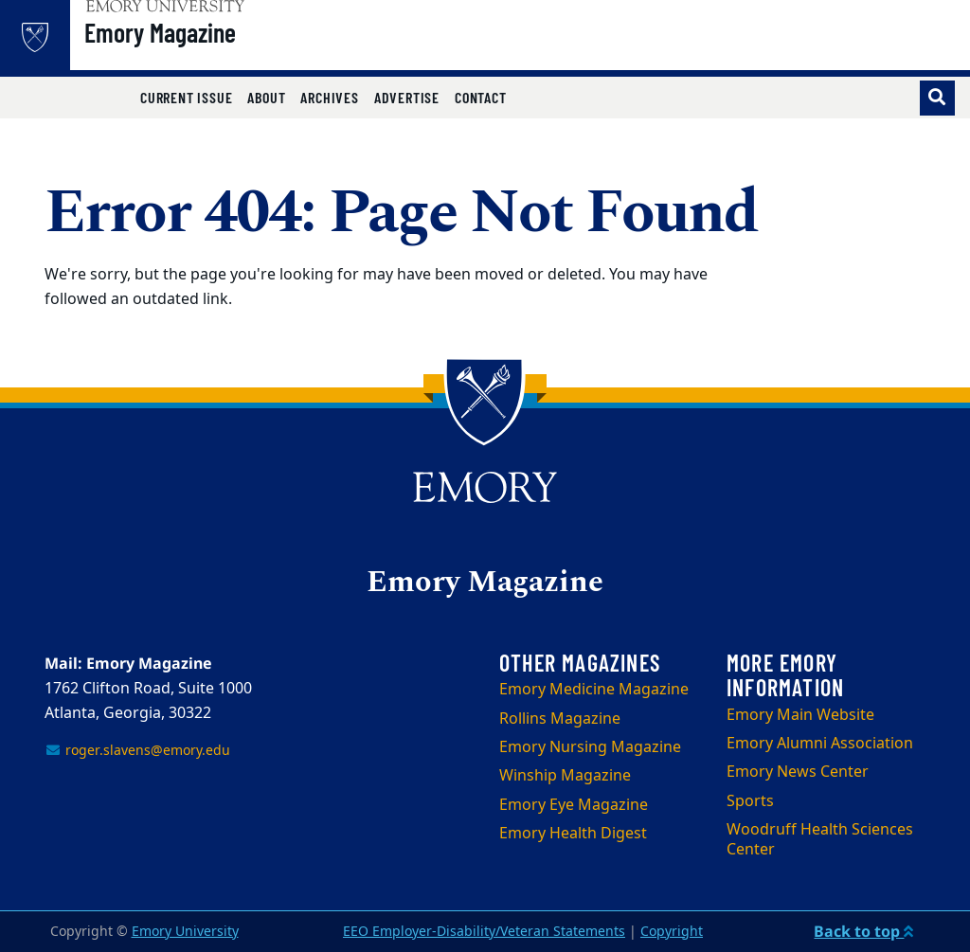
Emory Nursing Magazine (590, 747)
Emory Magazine (208, 48)
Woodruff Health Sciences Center (820, 839)
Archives (329, 97)
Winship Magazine (565, 775)
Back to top (863, 931)
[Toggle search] (937, 98)
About (266, 97)
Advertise (407, 97)
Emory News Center (798, 772)
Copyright (671, 932)
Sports (750, 801)
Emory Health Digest (573, 833)
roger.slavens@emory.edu (137, 751)
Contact (481, 97)
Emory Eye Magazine (573, 805)
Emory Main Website (800, 715)
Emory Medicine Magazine (594, 689)
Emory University (185, 932)
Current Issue (186, 97)
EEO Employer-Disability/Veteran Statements (484, 932)
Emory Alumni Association (820, 743)
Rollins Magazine (559, 719)
